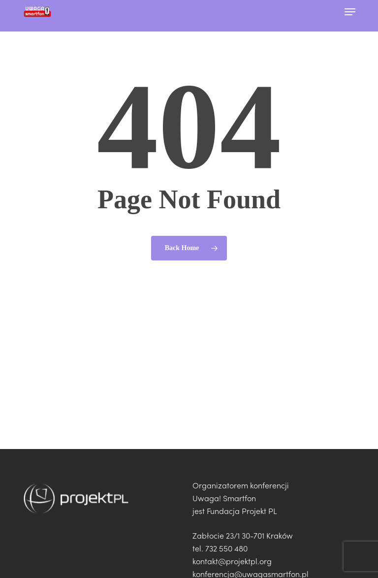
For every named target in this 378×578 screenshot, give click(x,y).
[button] (350, 12)
